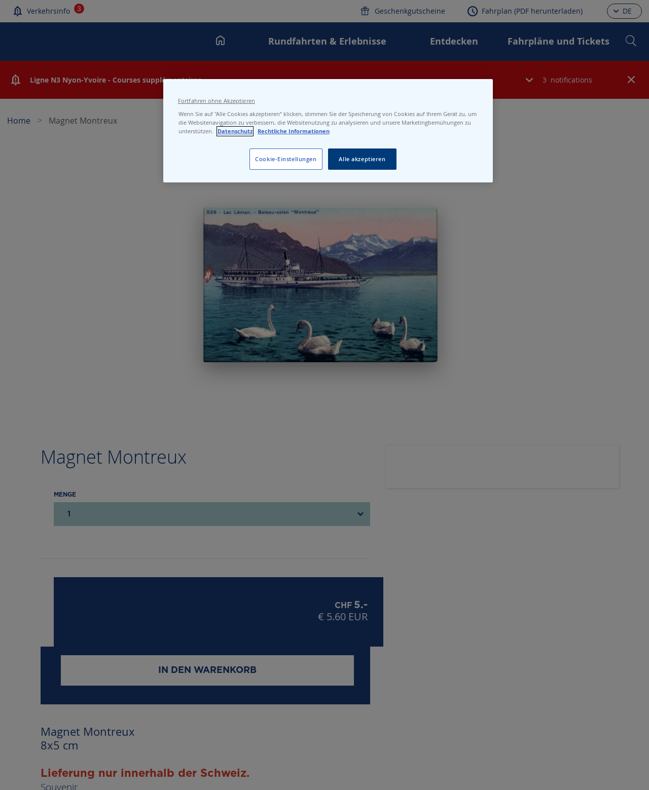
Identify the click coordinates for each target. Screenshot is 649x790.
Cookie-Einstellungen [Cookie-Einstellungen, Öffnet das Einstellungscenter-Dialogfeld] (285, 159)
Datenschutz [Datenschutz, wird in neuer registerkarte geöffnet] (235, 131)
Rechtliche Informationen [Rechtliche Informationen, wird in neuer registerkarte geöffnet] (294, 131)
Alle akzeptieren (362, 159)
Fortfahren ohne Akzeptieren (216, 100)
